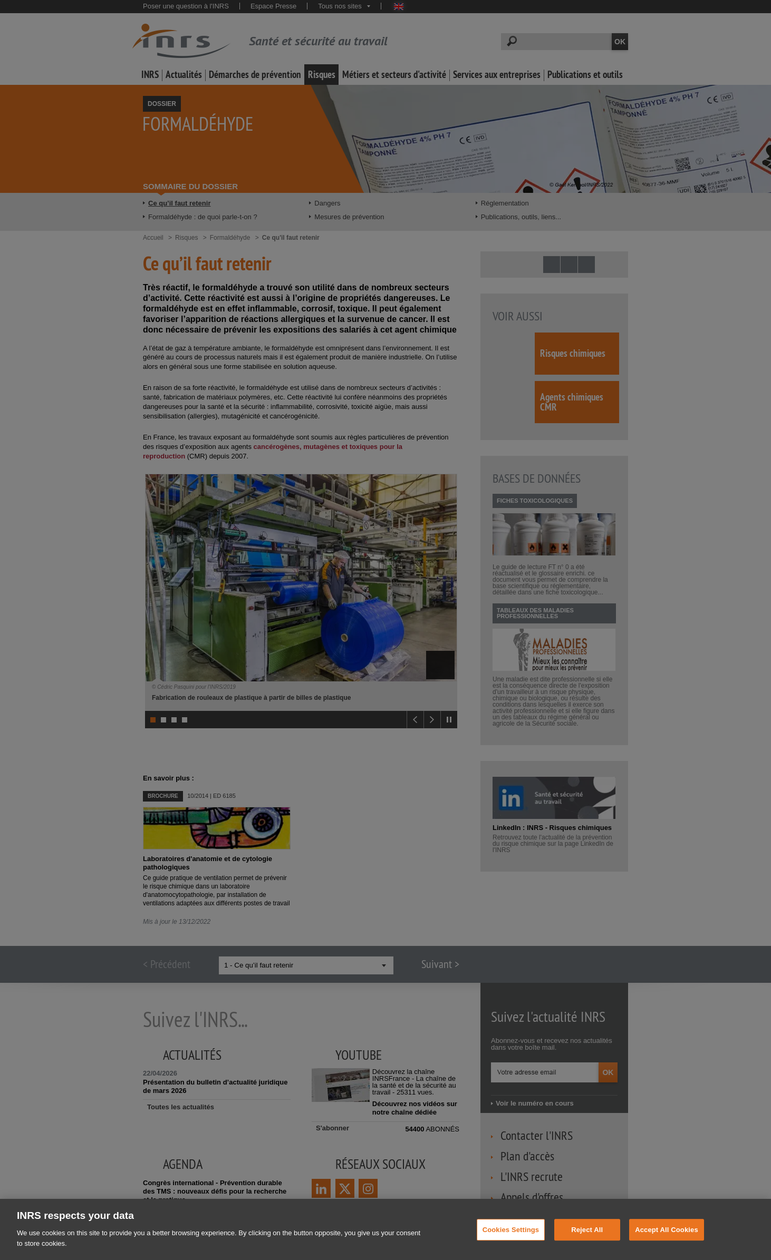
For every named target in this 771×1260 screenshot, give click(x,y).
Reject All (587, 1239)
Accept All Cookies (666, 1239)
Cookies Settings (511, 1239)
